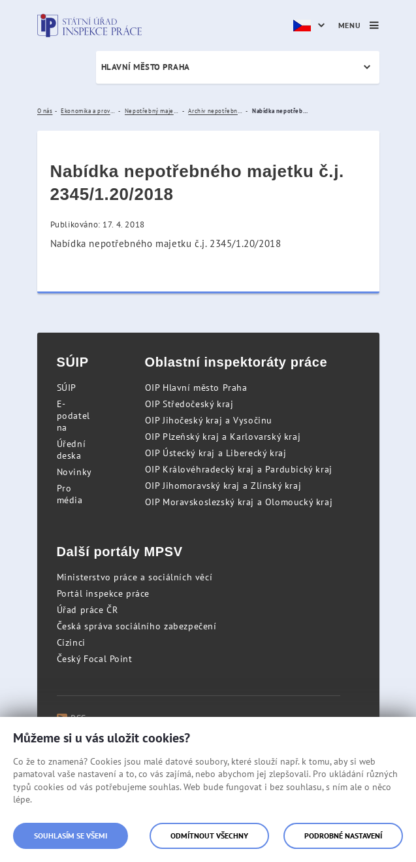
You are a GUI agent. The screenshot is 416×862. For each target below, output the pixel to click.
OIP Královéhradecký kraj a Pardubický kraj (238, 469)
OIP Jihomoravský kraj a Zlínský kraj (223, 485)
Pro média (70, 494)
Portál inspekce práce (103, 593)
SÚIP (66, 387)
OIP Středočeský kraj (189, 404)
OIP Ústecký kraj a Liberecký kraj (216, 453)
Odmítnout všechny (209, 835)
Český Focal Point (95, 659)
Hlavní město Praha (145, 67)
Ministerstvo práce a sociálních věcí (135, 577)
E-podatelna (73, 415)
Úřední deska (71, 449)
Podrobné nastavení (343, 835)
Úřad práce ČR (87, 610)
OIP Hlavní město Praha (196, 387)
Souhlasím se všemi (70, 835)
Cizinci (71, 642)
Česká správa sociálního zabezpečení (137, 626)
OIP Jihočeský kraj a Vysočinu (208, 420)
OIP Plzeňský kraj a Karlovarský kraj (223, 436)
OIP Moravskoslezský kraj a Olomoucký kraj (239, 502)
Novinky (74, 472)
